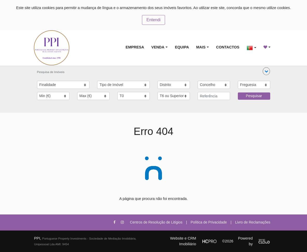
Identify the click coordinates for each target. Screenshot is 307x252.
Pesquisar (254, 96)
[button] (266, 71)
